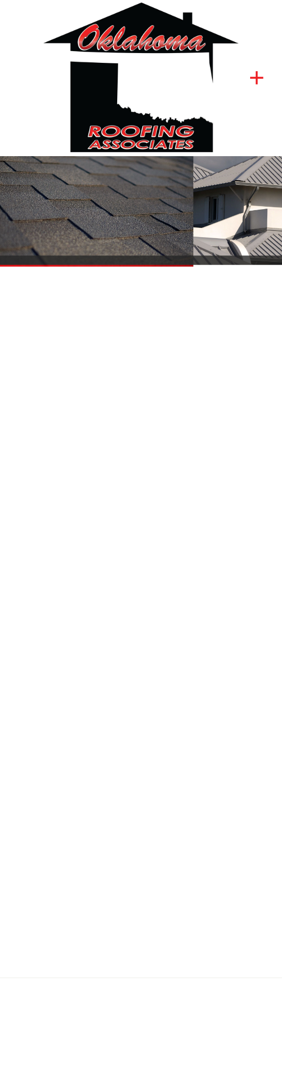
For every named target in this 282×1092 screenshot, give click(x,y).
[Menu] (256, 78)
